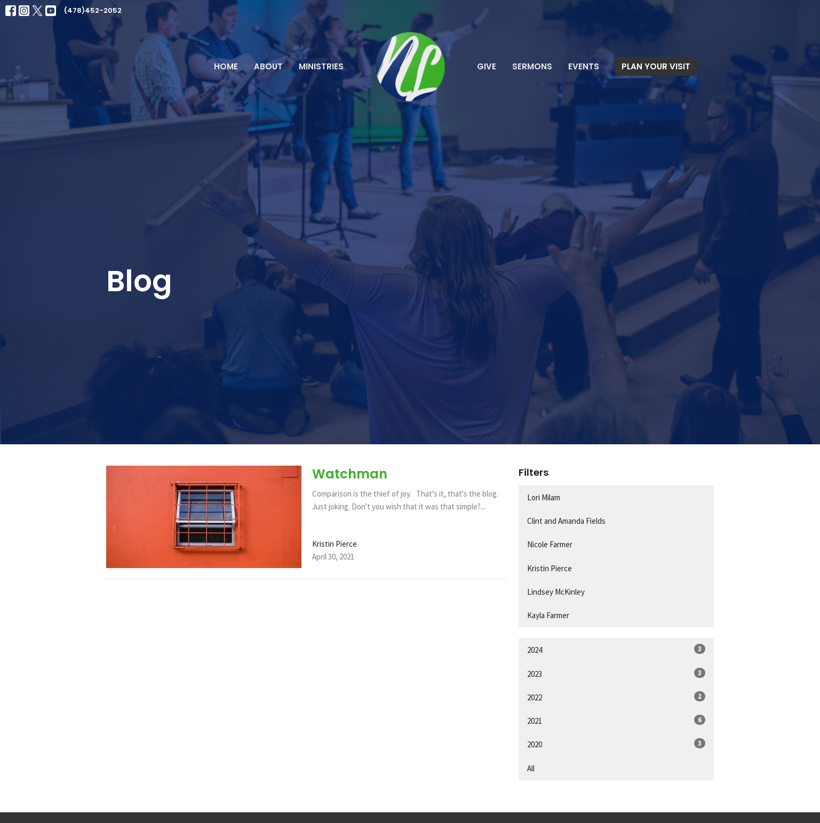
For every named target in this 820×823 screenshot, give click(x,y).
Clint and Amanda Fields (566, 521)
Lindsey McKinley (556, 592)
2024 (616, 649)
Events (583, 66)
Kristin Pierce (549, 568)
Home (226, 66)
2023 (616, 673)
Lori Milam (543, 497)
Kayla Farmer (548, 615)
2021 (616, 720)
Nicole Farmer (549, 544)
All (531, 768)
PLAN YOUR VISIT (656, 66)
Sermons (532, 66)
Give (486, 66)
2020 (616, 743)
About (268, 66)
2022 (616, 696)
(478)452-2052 (93, 10)
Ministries (321, 66)
